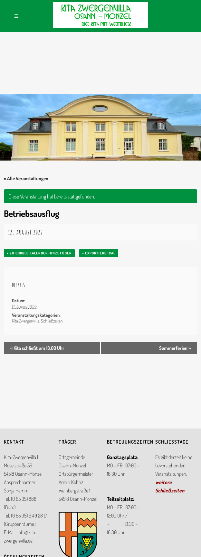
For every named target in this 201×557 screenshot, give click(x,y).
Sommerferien (175, 348)
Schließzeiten (52, 320)
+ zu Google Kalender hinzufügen (39, 253)
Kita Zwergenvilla (25, 320)
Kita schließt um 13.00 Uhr (37, 348)
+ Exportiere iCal (98, 253)
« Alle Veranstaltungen (26, 178)
